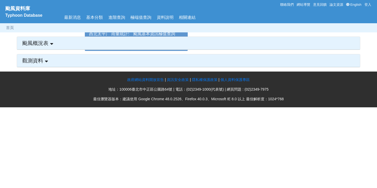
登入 (367, 5)
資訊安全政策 (178, 80)
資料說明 (165, 17)
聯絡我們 (287, 5)
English (356, 5)
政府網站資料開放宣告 (145, 80)
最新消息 (72, 17)
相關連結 (187, 17)
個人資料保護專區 (235, 80)
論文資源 (336, 5)
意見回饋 (320, 5)
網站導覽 (303, 5)
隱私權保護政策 (205, 80)
